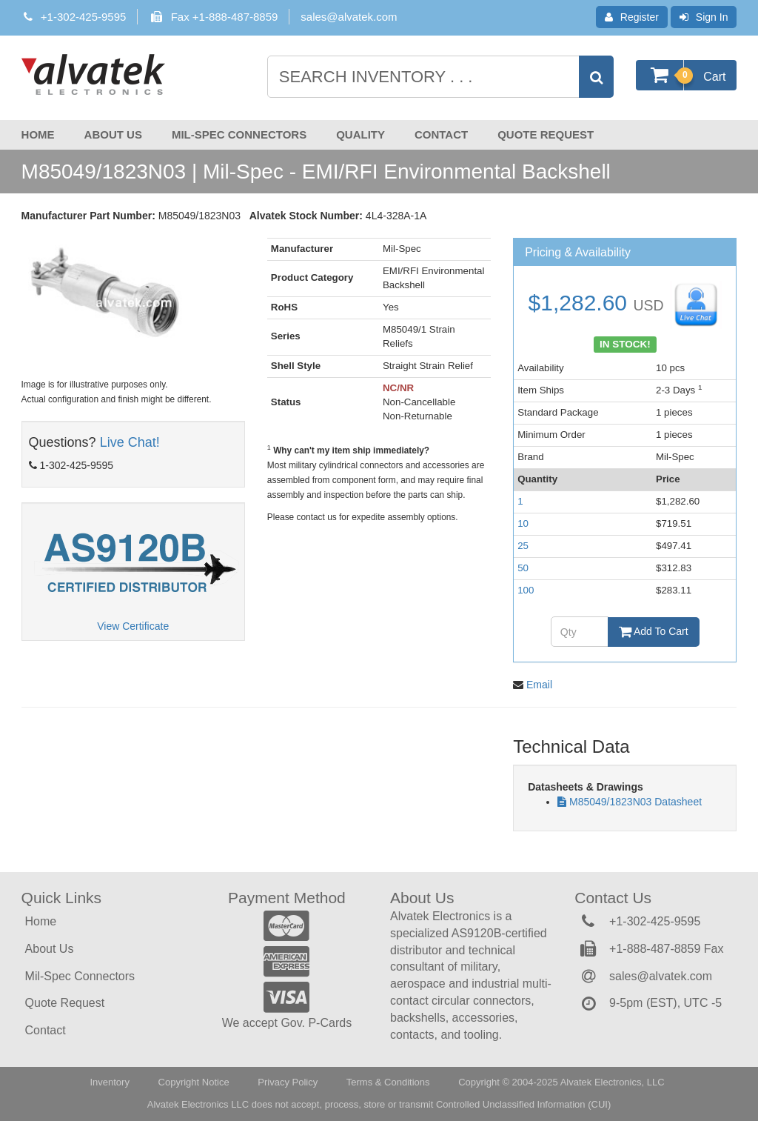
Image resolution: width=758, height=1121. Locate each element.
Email (539, 685)
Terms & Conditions (388, 1082)
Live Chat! (130, 442)
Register (632, 17)
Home (38, 134)
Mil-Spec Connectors (239, 134)
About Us (113, 134)
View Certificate (133, 626)
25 (523, 545)
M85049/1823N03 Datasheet (635, 802)
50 (523, 567)
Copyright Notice (193, 1082)
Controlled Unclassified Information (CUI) (523, 1104)
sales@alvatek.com (349, 16)
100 (525, 590)
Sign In (704, 17)
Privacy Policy (288, 1082)
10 (523, 523)
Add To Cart (653, 631)
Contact (441, 134)
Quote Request (545, 134)
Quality (360, 134)
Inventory (109, 1082)
